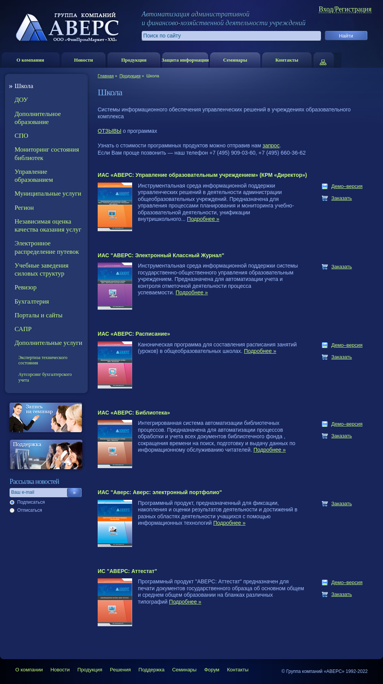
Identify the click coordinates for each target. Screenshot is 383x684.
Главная (106, 75)
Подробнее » (203, 219)
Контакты (286, 60)
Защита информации (185, 60)
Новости (83, 60)
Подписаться (31, 502)
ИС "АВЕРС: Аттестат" (127, 571)
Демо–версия (346, 186)
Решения (120, 670)
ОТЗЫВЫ (109, 131)
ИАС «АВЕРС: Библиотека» (134, 413)
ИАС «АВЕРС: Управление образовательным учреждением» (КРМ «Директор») (202, 175)
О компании (30, 60)
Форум (211, 670)
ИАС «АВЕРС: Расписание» (134, 334)
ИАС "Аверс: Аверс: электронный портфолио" (160, 492)
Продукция (133, 60)
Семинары (235, 60)
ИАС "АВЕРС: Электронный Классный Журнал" (161, 255)
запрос (271, 145)
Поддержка (152, 670)
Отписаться (29, 510)
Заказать (341, 198)
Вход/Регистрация (345, 9)
